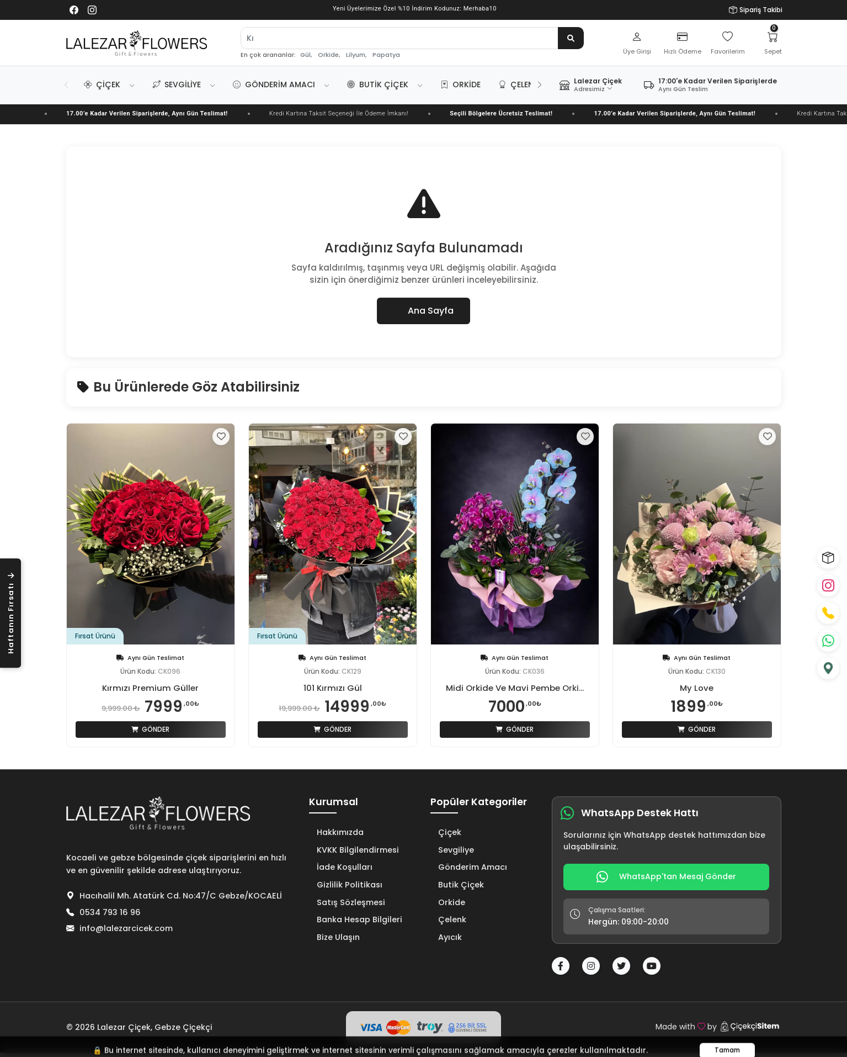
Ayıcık (446, 937)
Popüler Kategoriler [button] (478, 802)
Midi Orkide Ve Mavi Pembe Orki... (515, 688)
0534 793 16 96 (110, 912)
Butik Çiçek (377, 84)
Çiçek (102, 84)
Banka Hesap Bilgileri (355, 919)
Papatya (386, 55)
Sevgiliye (176, 84)
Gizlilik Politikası (345, 884)
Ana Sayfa (423, 310)
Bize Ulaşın (334, 937)
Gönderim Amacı (274, 84)
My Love (696, 688)
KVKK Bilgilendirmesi (354, 849)
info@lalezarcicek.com (126, 928)
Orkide (460, 84)
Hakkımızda (336, 832)
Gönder (150, 729)
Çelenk (518, 84)
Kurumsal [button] (333, 802)
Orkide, (329, 55)
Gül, (306, 55)
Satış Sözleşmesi (347, 902)
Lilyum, (356, 55)
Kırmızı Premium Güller (150, 688)
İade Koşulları (340, 867)
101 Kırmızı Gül (332, 688)
